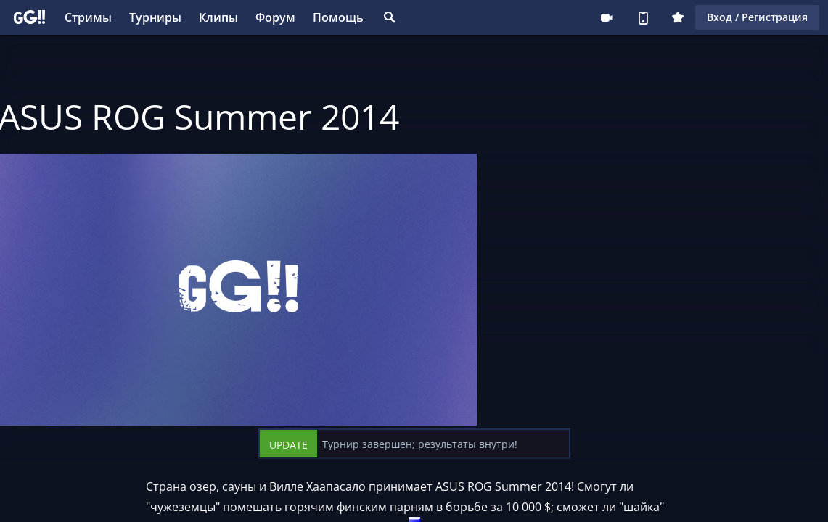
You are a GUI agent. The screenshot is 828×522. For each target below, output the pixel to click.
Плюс (677, 17)
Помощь (338, 17)
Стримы (88, 17)
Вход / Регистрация (757, 17)
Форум (275, 17)
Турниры (155, 17)
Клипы (218, 17)
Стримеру (607, 17)
